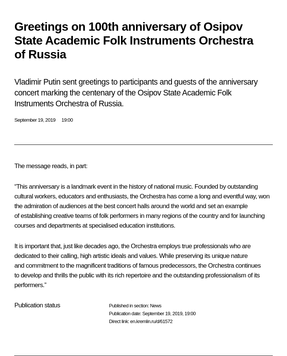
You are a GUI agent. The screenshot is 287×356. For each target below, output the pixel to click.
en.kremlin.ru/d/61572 (151, 321)
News (155, 305)
